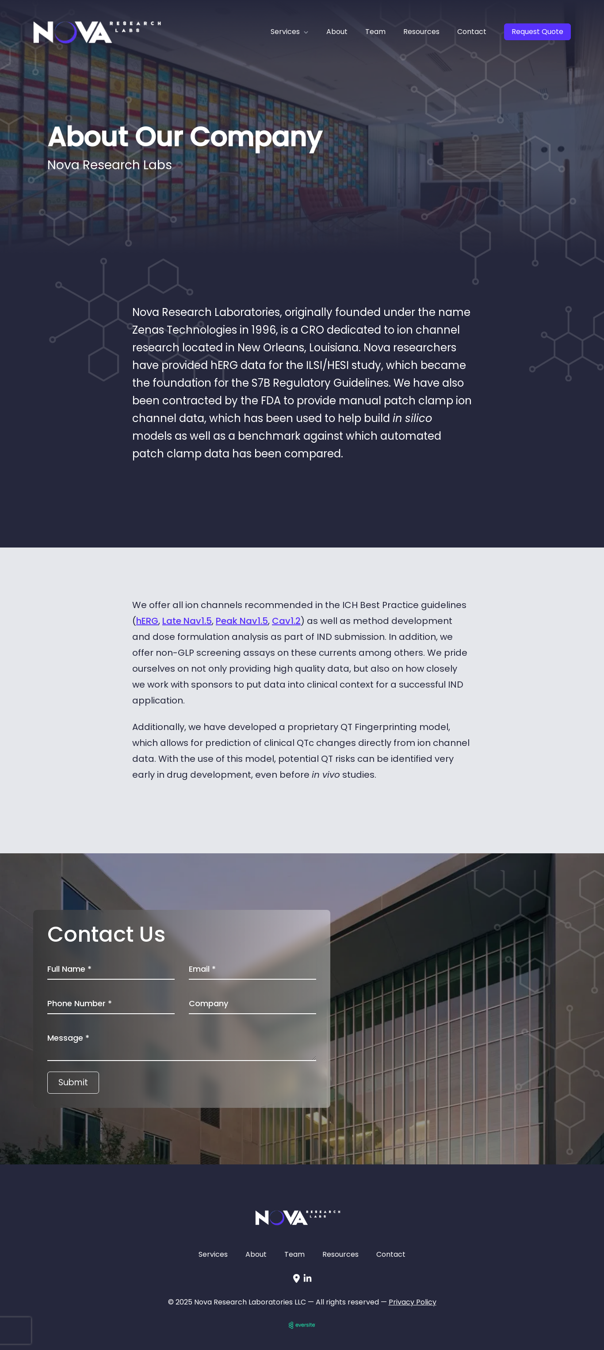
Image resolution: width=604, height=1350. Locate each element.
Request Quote (537, 32)
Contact (471, 32)
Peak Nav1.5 (242, 621)
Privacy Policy (412, 1302)
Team (375, 32)
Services (213, 1254)
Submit (73, 1082)
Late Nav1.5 (187, 621)
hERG (147, 621)
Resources (421, 32)
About (337, 32)
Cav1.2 (286, 621)
